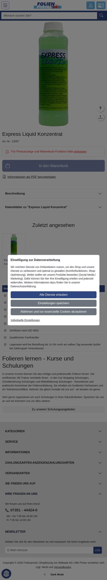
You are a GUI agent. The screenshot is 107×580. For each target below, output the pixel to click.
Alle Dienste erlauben (53, 294)
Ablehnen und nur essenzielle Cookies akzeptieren (53, 311)
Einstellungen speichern (53, 303)
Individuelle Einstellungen (25, 320)
